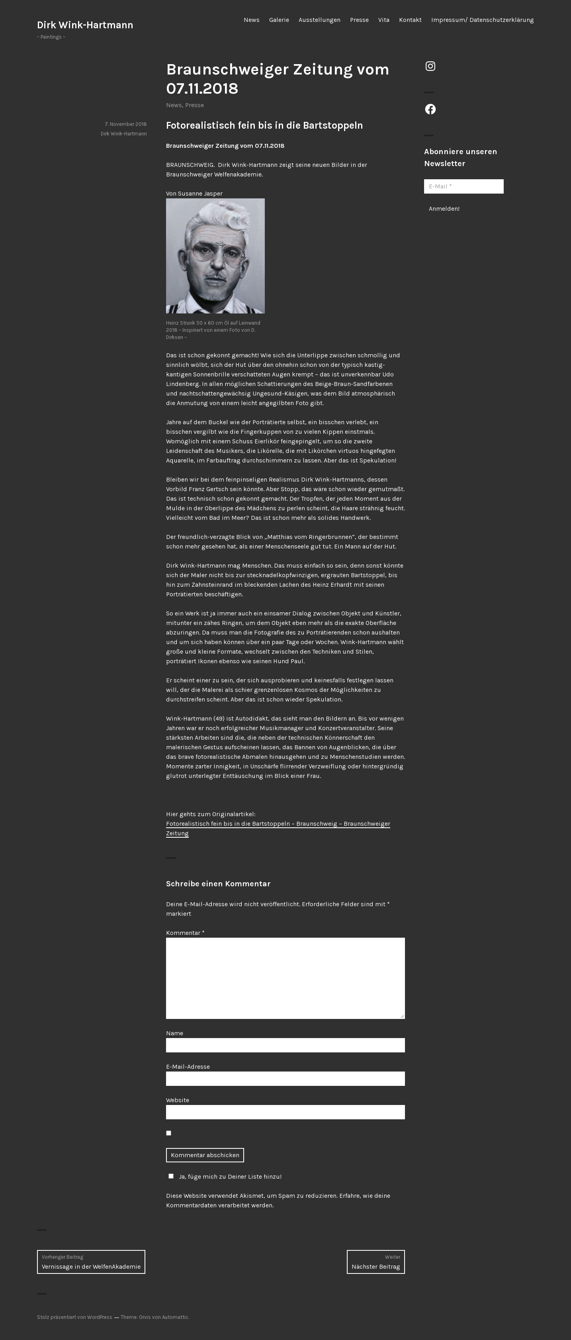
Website (177, 1100)
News (252, 20)
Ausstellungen (319, 20)
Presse (359, 20)
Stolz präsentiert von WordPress (74, 1317)
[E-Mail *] (464, 186)
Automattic (175, 1317)
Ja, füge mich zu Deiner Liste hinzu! (224, 1176)
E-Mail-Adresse (188, 1066)
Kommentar (185, 932)
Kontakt (410, 20)
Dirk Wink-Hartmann (85, 25)
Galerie (279, 20)
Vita (383, 20)
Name (174, 1033)
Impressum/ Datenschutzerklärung (482, 20)
